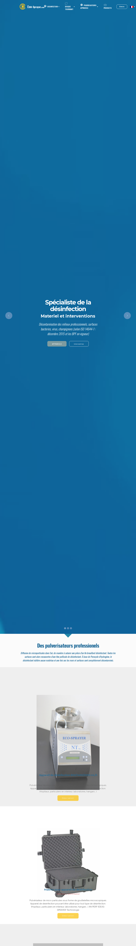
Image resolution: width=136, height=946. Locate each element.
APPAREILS (57, 344)
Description (68, 801)
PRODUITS (108, 6)
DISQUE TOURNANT (69, 6)
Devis (121, 7)
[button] (8, 315)
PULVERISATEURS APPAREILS (88, 6)
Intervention (79, 344)
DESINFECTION (51, 6)
